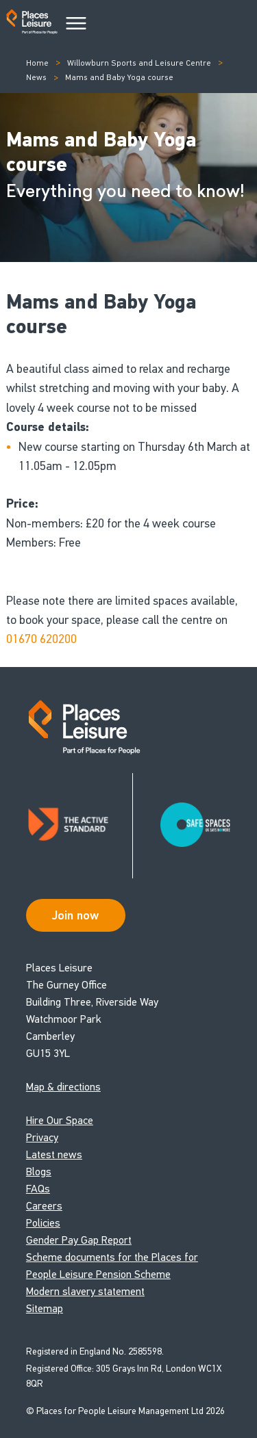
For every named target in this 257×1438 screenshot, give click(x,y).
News (36, 77)
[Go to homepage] (32, 24)
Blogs (38, 1171)
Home (37, 63)
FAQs (38, 1188)
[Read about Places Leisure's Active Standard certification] (79, 825)
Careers (44, 1205)
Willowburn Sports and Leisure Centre (139, 63)
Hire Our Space (59, 1120)
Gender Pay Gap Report (79, 1239)
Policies (43, 1222)
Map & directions (63, 1086)
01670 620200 (41, 638)
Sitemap (44, 1308)
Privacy (42, 1137)
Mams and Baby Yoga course (119, 77)
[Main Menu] (76, 24)
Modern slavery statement (85, 1291)
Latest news (54, 1154)
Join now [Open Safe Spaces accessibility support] (75, 915)
